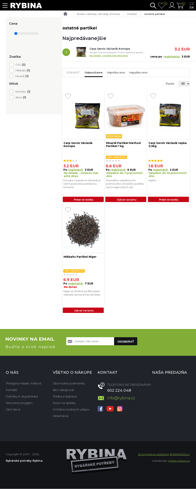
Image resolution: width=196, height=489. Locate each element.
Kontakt (11, 390)
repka (152, 180)
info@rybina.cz (121, 398)
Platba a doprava (65, 396)
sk (191, 7)
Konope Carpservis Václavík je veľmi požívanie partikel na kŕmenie (82, 184)
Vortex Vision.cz (178, 461)
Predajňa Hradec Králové (23, 383)
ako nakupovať (63, 390)
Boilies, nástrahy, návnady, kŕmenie (98, 13)
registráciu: (172, 56)
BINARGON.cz (179, 454)
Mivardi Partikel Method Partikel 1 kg (123, 144)
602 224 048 (119, 390)
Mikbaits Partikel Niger (80, 257)
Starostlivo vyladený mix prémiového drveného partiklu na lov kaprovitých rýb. (125, 184)
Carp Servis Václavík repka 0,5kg (168, 144)
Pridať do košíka (83, 199)
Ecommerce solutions (153, 454)
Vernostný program (19, 403)
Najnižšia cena (116, 72)
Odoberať (126, 341)
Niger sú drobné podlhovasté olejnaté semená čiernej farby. (82, 293)
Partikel (132, 13)
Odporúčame (94, 72)
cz (191, 4)
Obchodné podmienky (69, 383)
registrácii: (75, 169)
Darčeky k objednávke (22, 396)
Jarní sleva (13, 409)
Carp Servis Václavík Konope (110, 48)
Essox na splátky (64, 403)
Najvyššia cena (138, 72)
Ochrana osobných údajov (71, 409)
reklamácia (60, 416)
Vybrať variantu (126, 199)
